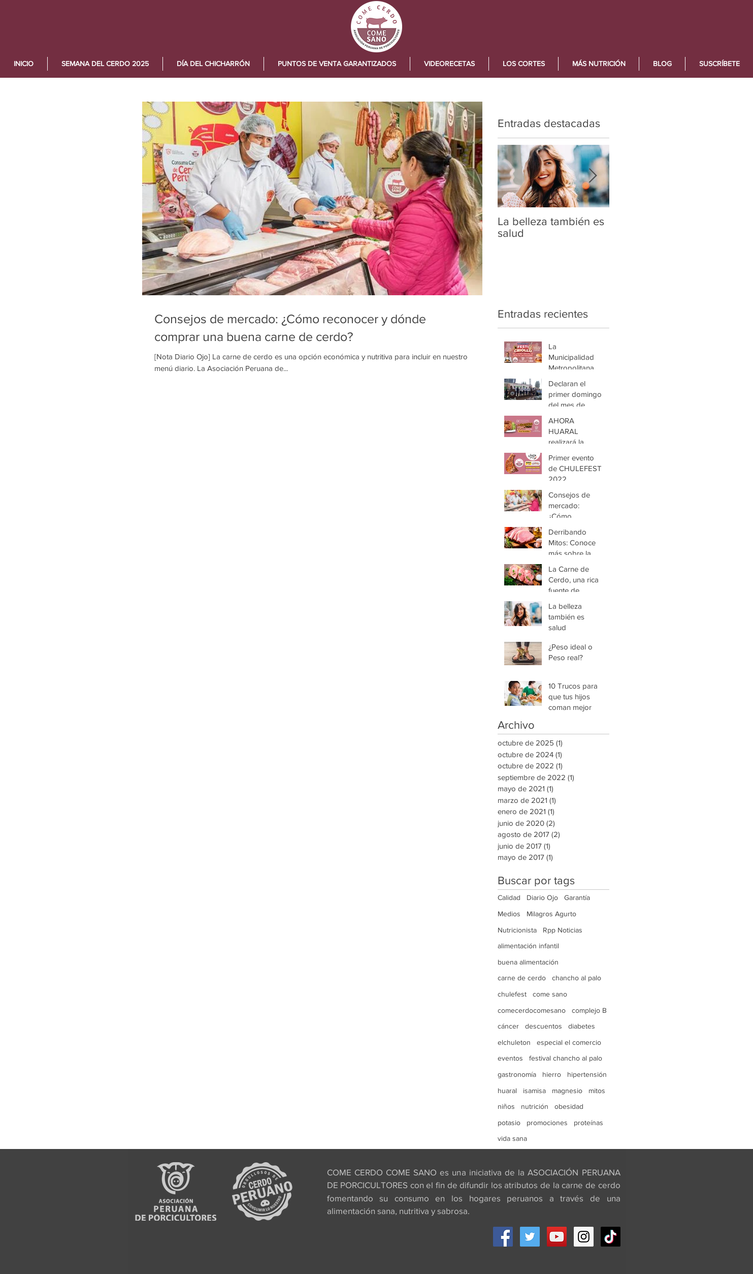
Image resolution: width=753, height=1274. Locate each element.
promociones (547, 1122)
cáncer (508, 1026)
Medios (509, 914)
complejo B (589, 1010)
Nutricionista (517, 930)
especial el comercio (569, 1042)
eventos (510, 1058)
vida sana (512, 1138)
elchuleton (514, 1042)
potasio (509, 1122)
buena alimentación (528, 962)
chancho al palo (576, 978)
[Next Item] (593, 176)
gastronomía (517, 1074)
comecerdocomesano (532, 1010)
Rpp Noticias (562, 930)
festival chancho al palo (565, 1058)
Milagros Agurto (551, 914)
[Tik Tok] (610, 1237)
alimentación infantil (528, 946)
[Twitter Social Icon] (530, 1237)
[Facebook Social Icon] (503, 1237)
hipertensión (587, 1074)
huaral (507, 1090)
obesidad (568, 1106)
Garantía (577, 897)
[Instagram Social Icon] (584, 1237)
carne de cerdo (522, 978)
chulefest (512, 994)
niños (506, 1106)
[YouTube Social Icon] (557, 1237)
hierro (551, 1074)
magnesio (567, 1090)
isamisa (534, 1090)
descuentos (543, 1026)
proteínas (588, 1122)
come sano (550, 994)
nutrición (534, 1106)
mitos (596, 1090)
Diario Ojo (542, 897)
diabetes (581, 1026)
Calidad (509, 897)
